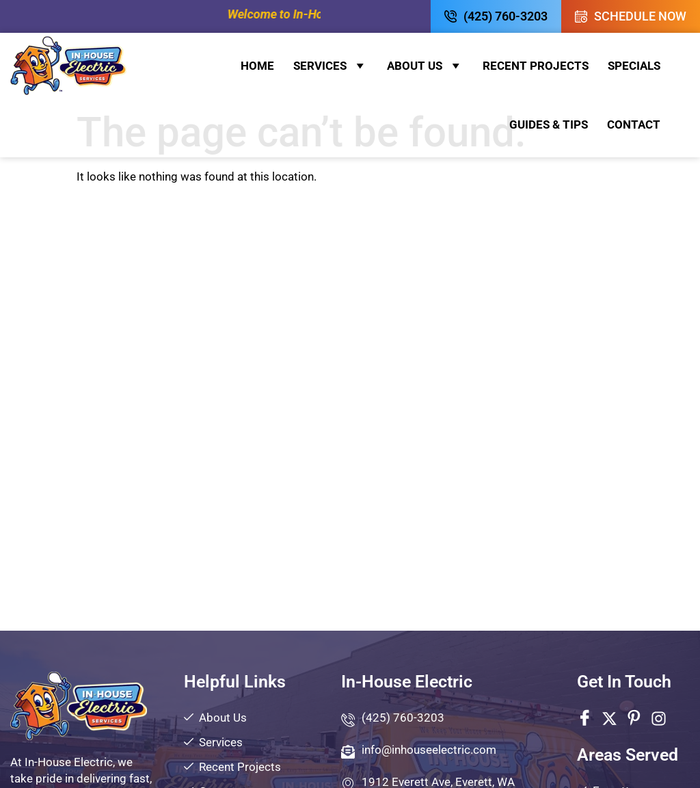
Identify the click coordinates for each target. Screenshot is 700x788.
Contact (633, 124)
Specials (634, 66)
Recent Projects (536, 66)
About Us (425, 65)
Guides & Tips (548, 124)
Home (257, 66)
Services (330, 65)
